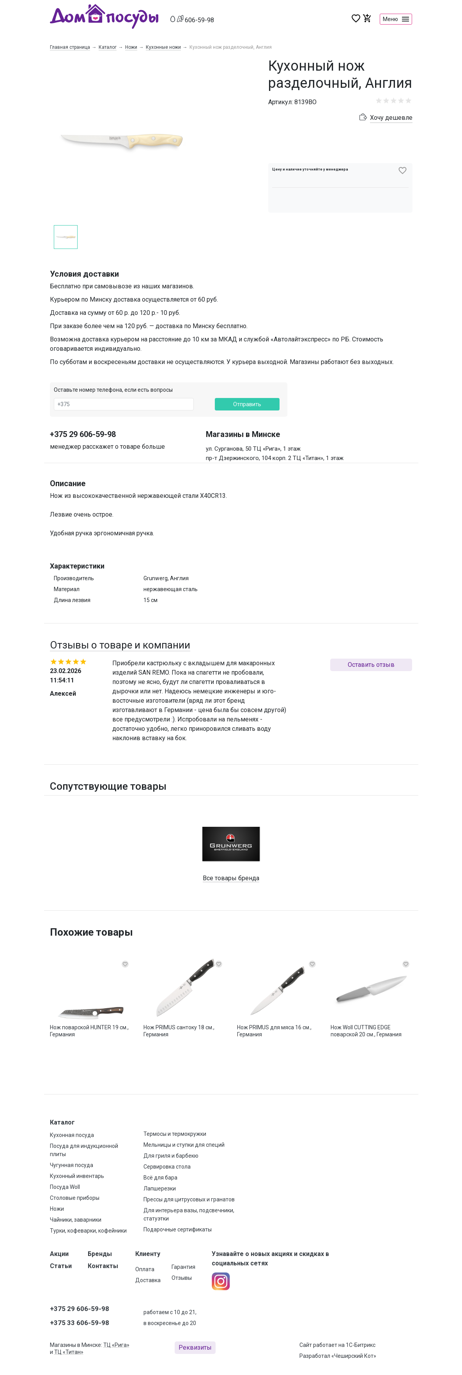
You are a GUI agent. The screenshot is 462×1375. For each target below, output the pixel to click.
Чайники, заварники (75, 1220)
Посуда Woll (65, 1187)
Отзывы (182, 1278)
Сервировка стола (167, 1167)
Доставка (148, 1280)
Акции (59, 1254)
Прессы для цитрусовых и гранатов (189, 1199)
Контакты (103, 1266)
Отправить (247, 404)
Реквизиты (195, 1347)
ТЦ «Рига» (116, 1345)
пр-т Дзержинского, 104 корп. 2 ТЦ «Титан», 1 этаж (274, 458)
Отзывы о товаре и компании (120, 645)
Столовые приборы (74, 1198)
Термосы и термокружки (174, 1134)
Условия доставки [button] (84, 274)
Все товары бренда (231, 878)
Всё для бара (160, 1177)
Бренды (100, 1254)
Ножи (131, 47)
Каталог (108, 47)
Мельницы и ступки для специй (184, 1145)
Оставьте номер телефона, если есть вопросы (113, 390)
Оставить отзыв (371, 664)
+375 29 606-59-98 (83, 434)
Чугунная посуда (71, 1165)
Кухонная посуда (72, 1135)
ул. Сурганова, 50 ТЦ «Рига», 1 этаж (253, 448)
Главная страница (70, 47)
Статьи (61, 1266)
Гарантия (183, 1267)
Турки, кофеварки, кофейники (88, 1231)
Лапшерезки (159, 1188)
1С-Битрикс (360, 1345)
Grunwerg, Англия (166, 578)
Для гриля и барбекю (170, 1156)
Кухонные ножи (163, 47)
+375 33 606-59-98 (79, 1323)
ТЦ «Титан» (68, 1352)
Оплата (144, 1269)
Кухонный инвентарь (77, 1176)
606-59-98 (199, 20)
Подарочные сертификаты (177, 1229)
